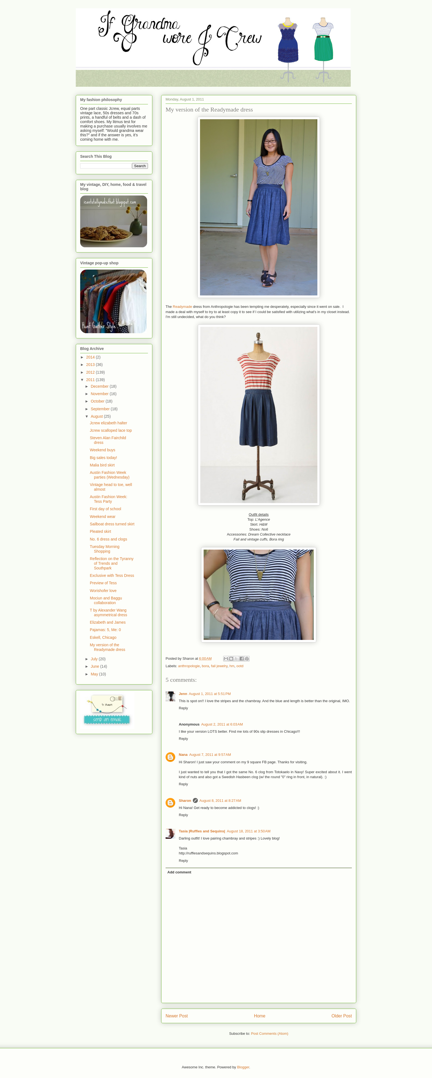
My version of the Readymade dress (107, 647)
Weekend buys (102, 450)
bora (205, 666)
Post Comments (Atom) (269, 1033)
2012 (91, 372)
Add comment (179, 872)
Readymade (182, 307)
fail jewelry (219, 666)
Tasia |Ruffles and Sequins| (202, 831)
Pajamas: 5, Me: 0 (105, 630)
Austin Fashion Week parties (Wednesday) (109, 474)
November (100, 394)
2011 (91, 380)
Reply (183, 708)
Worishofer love (103, 590)
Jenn (183, 694)
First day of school (105, 509)
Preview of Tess (103, 583)
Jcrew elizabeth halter (108, 423)
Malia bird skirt (102, 465)
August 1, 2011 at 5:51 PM (210, 694)
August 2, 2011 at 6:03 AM (222, 724)
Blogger (243, 1067)
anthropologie (189, 666)
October (98, 401)
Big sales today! (103, 457)
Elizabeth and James (108, 622)
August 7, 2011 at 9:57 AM (210, 755)
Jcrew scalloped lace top (111, 430)
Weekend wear (102, 516)
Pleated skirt (100, 531)
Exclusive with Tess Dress (112, 575)
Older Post (341, 1016)
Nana (183, 755)
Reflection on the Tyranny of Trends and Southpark (112, 563)
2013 (91, 364)
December (100, 386)
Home (260, 1016)
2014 (91, 357)
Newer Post (177, 1016)
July (95, 659)
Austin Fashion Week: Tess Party (108, 499)
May (95, 674)
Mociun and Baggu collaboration (106, 600)
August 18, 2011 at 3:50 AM (249, 831)
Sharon (185, 801)
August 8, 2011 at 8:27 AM (220, 801)
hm (231, 666)
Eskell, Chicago (103, 637)
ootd (239, 666)
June (95, 666)
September (100, 409)
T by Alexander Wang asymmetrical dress (108, 612)
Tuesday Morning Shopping (105, 548)
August (97, 416)
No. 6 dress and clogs (108, 539)
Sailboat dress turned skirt (112, 524)
